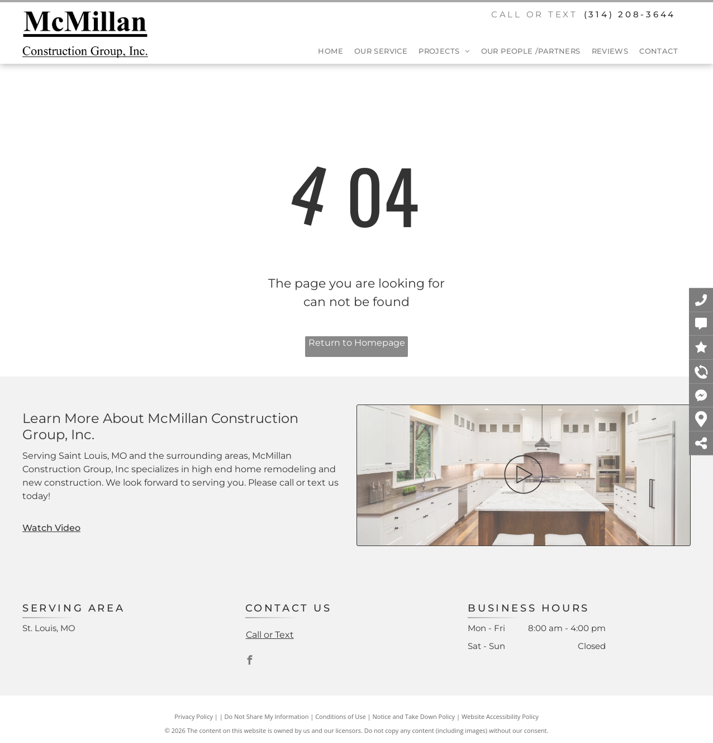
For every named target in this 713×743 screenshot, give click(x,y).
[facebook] (250, 661)
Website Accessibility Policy (500, 716)
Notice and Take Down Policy (414, 716)
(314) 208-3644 (630, 14)
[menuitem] (325, 51)
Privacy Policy (193, 716)
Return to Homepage (356, 342)
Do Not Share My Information (267, 716)
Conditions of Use (340, 716)
